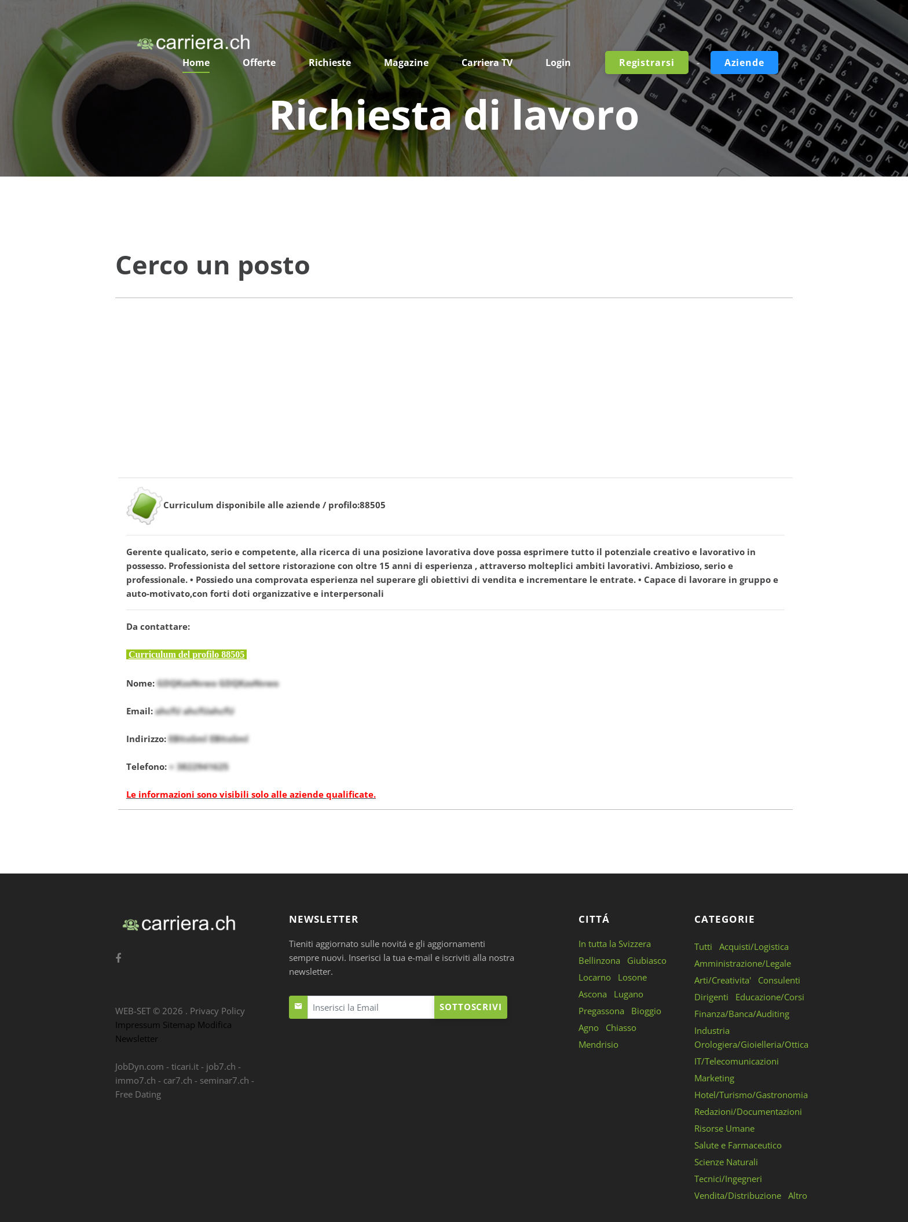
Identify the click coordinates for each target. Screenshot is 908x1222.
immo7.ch (135, 1080)
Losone (632, 977)
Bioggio (646, 1011)
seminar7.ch (224, 1080)
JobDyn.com (139, 1066)
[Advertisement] (454, 396)
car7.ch (177, 1080)
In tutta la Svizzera (615, 943)
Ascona (593, 994)
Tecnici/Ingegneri (728, 1178)
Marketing (714, 1078)
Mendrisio (598, 1044)
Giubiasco (647, 960)
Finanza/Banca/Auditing (741, 1013)
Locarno (595, 977)
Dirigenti (711, 997)
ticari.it (185, 1066)
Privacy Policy (217, 1011)
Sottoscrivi (471, 1006)
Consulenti (779, 980)
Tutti (703, 946)
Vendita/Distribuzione (737, 1195)
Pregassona (601, 1011)
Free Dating (138, 1094)
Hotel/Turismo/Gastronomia (751, 1094)
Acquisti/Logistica (754, 946)
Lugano (628, 994)
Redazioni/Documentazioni (748, 1111)
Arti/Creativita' (722, 980)
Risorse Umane (724, 1128)
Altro (797, 1195)
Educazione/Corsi (769, 997)
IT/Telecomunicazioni (736, 1061)
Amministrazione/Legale (742, 963)
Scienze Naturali (726, 1162)
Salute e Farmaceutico (738, 1145)
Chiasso (621, 1027)
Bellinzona (599, 960)
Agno (589, 1027)
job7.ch (221, 1066)
